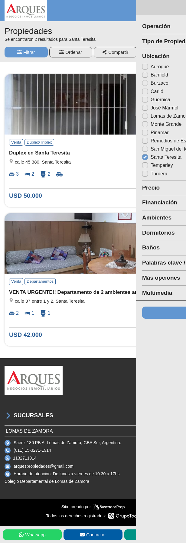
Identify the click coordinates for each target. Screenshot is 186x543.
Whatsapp (32, 534)
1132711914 (25, 458)
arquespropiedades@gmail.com (43, 466)
